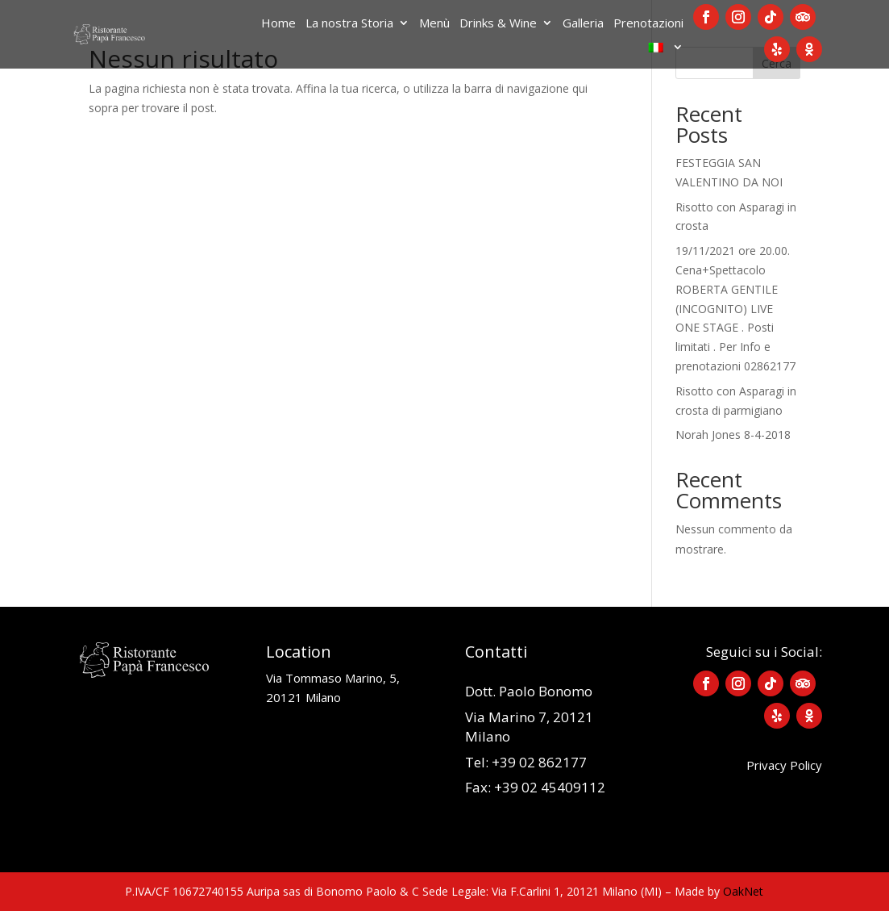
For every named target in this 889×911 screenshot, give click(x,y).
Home (278, 24)
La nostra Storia (349, 24)
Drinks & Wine (498, 24)
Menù (434, 24)
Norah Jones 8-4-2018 (733, 434)
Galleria (583, 24)
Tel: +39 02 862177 (526, 762)
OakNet (743, 891)
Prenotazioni (648, 24)
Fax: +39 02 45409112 (535, 787)
